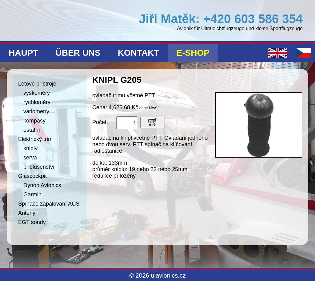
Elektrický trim (35, 139)
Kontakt (138, 53)
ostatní (31, 130)
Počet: (100, 122)
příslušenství (38, 167)
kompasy (34, 121)
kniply (30, 148)
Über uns (77, 53)
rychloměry (36, 102)
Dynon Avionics (42, 185)
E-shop (192, 53)
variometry (36, 111)
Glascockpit (32, 176)
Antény (26, 213)
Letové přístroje (37, 84)
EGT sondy (32, 222)
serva (30, 158)
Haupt (23, 53)
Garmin (32, 194)
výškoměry (36, 93)
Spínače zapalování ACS (48, 204)
